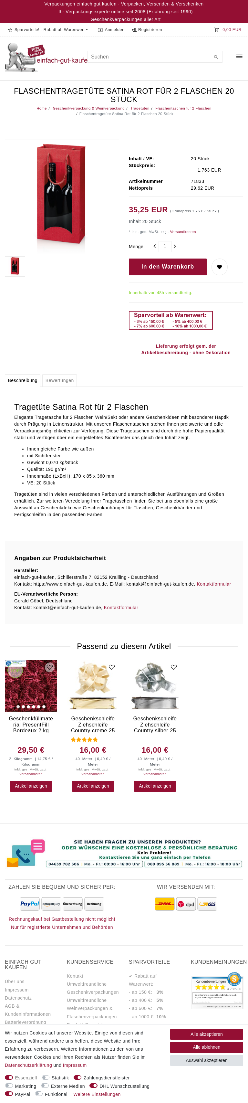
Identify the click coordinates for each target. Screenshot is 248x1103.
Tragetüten (139, 108)
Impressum (17, 989)
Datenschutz (18, 998)
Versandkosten (182, 232)
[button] (47, 29)
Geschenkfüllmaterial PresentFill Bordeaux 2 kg (31, 724)
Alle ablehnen (207, 1047)
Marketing (25, 1086)
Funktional (56, 1094)
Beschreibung (22, 380)
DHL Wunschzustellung (125, 1086)
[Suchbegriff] (155, 57)
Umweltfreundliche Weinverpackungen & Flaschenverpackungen (92, 1008)
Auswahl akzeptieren (206, 1060)
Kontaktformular (214, 584)
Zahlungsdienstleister (107, 1077)
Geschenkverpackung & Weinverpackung (88, 108)
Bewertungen (60, 380)
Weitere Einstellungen (96, 1094)
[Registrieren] (147, 29)
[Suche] (216, 57)
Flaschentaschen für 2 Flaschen (183, 108)
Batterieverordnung (25, 1022)
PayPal (22, 1094)
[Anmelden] (111, 29)
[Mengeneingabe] (165, 246)
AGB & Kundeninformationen (28, 1010)
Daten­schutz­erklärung (28, 1065)
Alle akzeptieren (207, 1034)
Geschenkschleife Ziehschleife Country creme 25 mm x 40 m (93, 724)
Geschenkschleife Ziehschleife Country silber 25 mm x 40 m (155, 724)
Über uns (15, 981)
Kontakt (75, 976)
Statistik (60, 1077)
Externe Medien (68, 1086)
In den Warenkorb (167, 266)
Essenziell (26, 1077)
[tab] (22, 380)
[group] (31, 686)
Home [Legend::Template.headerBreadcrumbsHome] (41, 108)
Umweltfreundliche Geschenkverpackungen (93, 988)
